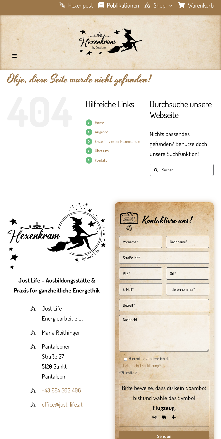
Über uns (102, 150)
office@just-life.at (62, 404)
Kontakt (101, 160)
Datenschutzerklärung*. (142, 365)
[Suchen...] (182, 170)
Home (99, 122)
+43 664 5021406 (61, 390)
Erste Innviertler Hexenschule (117, 141)
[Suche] (156, 170)
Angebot (101, 131)
